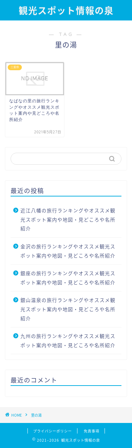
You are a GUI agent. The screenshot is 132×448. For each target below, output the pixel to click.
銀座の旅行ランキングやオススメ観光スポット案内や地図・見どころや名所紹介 (67, 278)
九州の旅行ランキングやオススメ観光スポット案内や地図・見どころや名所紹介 (67, 340)
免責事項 (91, 431)
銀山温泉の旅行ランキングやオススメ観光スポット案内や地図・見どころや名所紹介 (67, 308)
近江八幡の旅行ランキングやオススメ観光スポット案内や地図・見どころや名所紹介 (67, 219)
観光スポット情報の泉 (66, 10)
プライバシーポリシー (52, 431)
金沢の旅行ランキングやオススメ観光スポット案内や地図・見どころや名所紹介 (67, 251)
